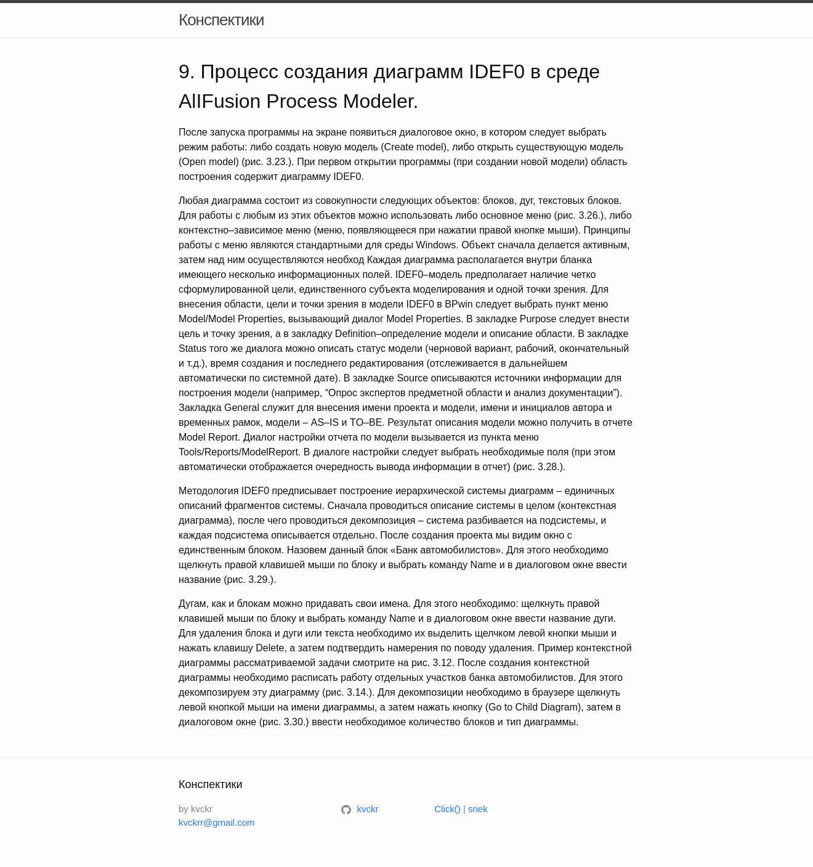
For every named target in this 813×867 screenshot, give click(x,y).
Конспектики (221, 19)
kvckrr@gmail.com (217, 822)
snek (478, 809)
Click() (447, 809)
